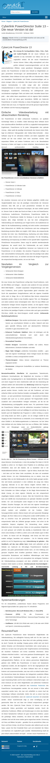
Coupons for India (22, 746)
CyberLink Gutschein (32, 697)
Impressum (20, 757)
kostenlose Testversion (37, 685)
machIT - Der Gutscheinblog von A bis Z (27, 755)
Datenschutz (29, 757)
